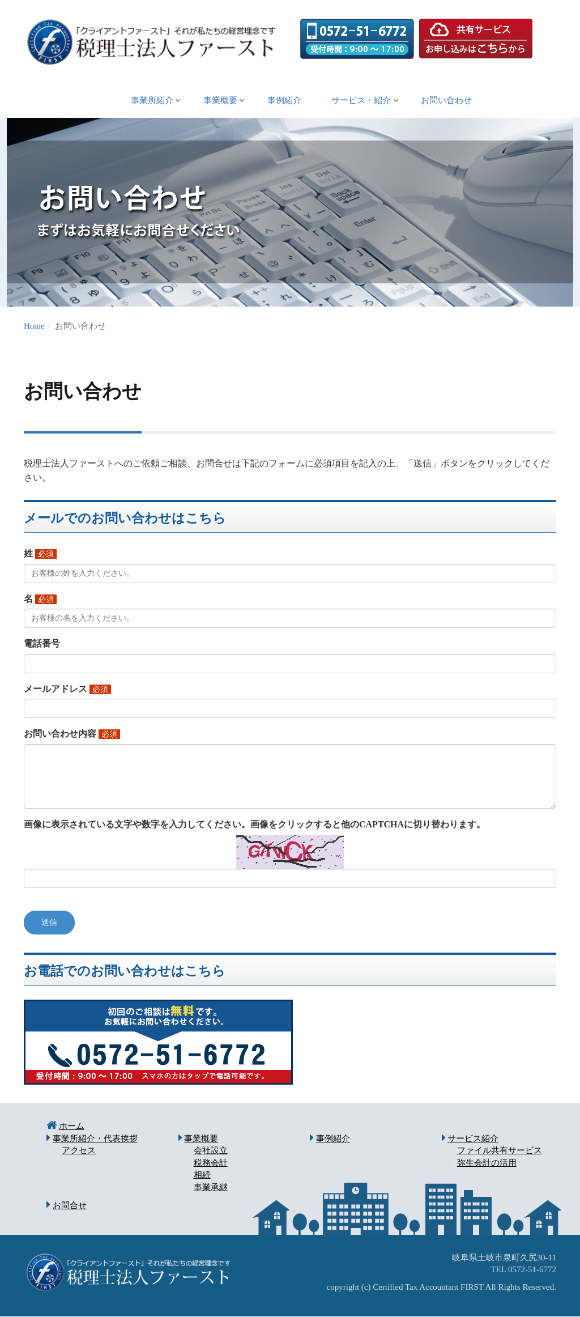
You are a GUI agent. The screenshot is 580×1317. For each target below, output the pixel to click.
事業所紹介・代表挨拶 (95, 1139)
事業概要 (216, 100)
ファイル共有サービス (499, 1150)
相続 (202, 1175)
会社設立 (211, 1150)
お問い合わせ (454, 100)
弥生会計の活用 (487, 1163)
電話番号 (42, 644)
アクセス (79, 1150)
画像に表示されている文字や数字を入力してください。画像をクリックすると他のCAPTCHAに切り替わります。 (254, 825)
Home (34, 326)
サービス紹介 (472, 1139)
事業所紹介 (144, 100)
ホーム (71, 1126)
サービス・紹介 (365, 100)
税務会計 (211, 1163)
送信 (49, 923)
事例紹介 (284, 100)
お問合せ (70, 1205)
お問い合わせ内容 (60, 734)
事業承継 (211, 1187)
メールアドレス (55, 689)
